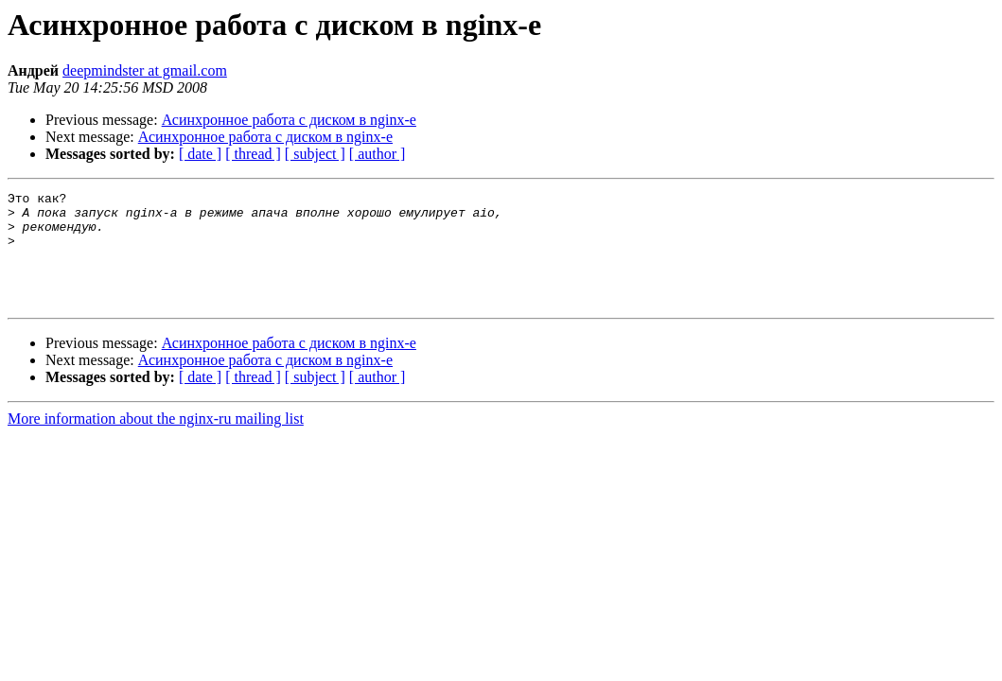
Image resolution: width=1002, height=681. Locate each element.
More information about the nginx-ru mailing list (156, 441)
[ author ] (377, 154)
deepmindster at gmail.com (144, 70)
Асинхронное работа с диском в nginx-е (289, 120)
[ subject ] (315, 154)
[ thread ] (253, 154)
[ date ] (200, 154)
